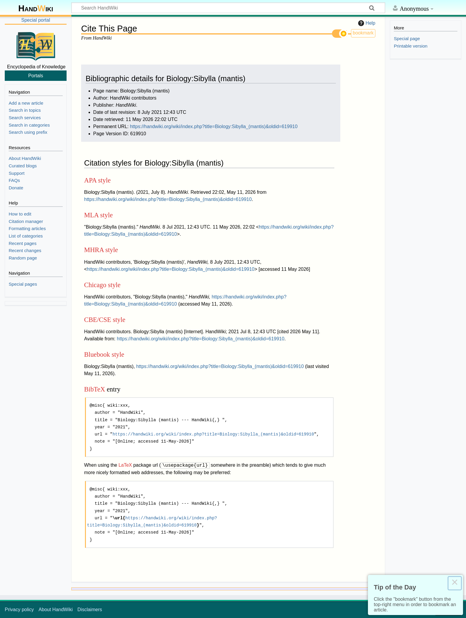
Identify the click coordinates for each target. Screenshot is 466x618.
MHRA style (101, 250)
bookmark (363, 32)
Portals (35, 75)
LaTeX (125, 465)
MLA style (98, 215)
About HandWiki (56, 609)
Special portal (35, 20)
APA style (97, 180)
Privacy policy (19, 609)
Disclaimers (90, 609)
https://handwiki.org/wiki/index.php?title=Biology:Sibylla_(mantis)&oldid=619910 (213, 126)
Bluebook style (104, 354)
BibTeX (94, 389)
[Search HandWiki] (228, 8)
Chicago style (102, 285)
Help (366, 23)
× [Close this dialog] (454, 583)
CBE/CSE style (104, 319)
